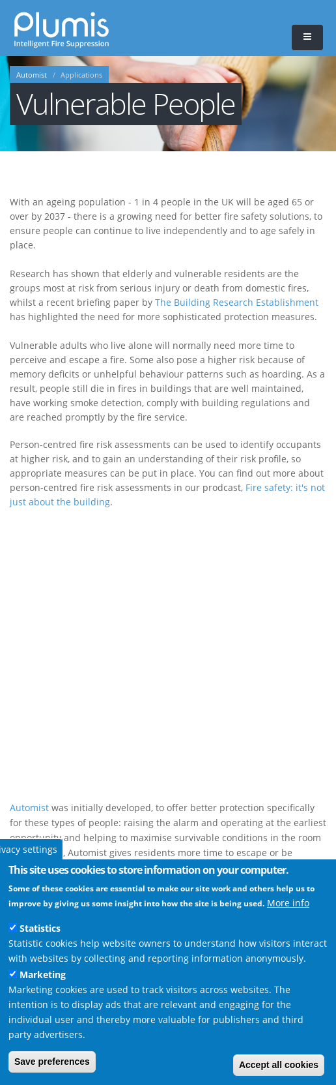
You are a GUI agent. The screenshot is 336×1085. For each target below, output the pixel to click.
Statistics (40, 928)
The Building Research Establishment (236, 302)
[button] (307, 37)
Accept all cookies (278, 1065)
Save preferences (52, 1061)
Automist (31, 75)
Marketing (43, 974)
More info (288, 903)
